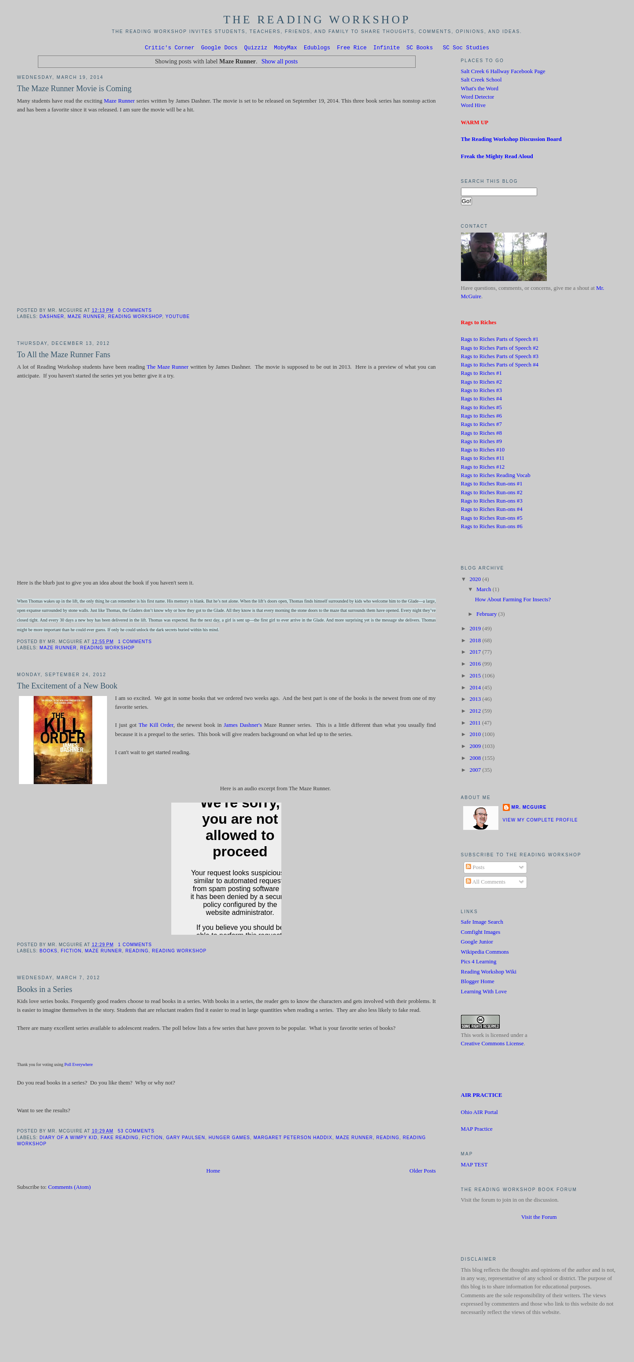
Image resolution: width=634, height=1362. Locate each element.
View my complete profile (540, 821)
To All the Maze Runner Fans (63, 356)
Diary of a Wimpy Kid (68, 1138)
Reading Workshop (135, 317)
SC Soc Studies (466, 48)
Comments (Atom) (69, 1188)
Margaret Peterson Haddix (293, 1138)
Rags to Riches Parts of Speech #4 (499, 366)
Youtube (178, 317)
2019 (475, 630)
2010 (475, 736)
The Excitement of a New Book (67, 687)
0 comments (135, 311)
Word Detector (477, 98)
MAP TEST (474, 1166)
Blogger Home (477, 983)
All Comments (485, 883)
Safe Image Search (482, 923)
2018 (475, 642)
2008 (475, 759)
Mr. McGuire (529, 808)
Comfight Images (481, 933)
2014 (475, 689)
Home (213, 1172)
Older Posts (422, 1172)
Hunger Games (229, 1138)
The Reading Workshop (317, 19)
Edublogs (317, 48)
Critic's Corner (170, 48)
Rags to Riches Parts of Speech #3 (499, 358)
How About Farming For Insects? (513, 601)
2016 (475, 665)
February (487, 615)
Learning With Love (484, 993)
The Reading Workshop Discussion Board (511, 140)
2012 (475, 712)
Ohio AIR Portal (479, 1113)
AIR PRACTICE (481, 1096)
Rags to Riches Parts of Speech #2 (499, 349)
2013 (475, 700)
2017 (475, 653)
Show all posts (280, 62)
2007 (475, 771)
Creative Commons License (492, 1045)
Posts (475, 869)
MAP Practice (477, 1130)
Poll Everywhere (78, 1065)
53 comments (136, 1132)
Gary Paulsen (185, 1138)
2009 (475, 747)
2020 (475, 580)
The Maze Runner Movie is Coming (74, 89)
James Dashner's (243, 726)
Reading (137, 952)
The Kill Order (156, 726)
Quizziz (256, 48)
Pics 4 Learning (479, 963)
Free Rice (352, 48)
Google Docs (219, 48)
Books (49, 952)
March (484, 591)
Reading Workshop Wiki (489, 973)
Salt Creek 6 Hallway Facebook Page (503, 73)
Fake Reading (120, 1138)
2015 (475, 677)
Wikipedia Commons (485, 953)
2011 (475, 724)
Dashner (52, 317)
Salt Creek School (481, 81)
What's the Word (479, 90)
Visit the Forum (539, 1218)
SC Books (419, 48)
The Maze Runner (167, 368)
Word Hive (473, 107)
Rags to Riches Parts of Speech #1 (499, 340)
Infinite (386, 48)
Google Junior (477, 943)
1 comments (135, 642)
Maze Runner (119, 102)
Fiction (71, 952)
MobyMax (285, 48)
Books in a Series (44, 990)
